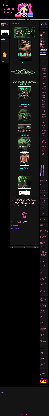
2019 (41, 168)
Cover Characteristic (42, 255)
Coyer (41, 259)
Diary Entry (41, 261)
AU (29, 102)
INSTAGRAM (24, 213)
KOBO (22, 106)
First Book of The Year (42, 271)
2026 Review (41, 214)
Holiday (41, 284)
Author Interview (42, 219)
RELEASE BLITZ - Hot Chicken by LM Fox (44, 82)
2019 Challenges (42, 201)
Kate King (43, 47)
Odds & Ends (41, 311)
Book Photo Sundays (42, 236)
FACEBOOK (24, 212)
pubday (41, 316)
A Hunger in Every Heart (43, 46)
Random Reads (42, 317)
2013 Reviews (42, 188)
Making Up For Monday (43, 294)
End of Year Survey (42, 265)
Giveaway (41, 279)
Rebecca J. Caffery (43, 44)
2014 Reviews (42, 190)
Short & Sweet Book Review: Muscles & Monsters (44, 146)
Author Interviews (28, 19)
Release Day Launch (42, 328)
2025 (40, 212)
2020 (41, 167)
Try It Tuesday (42, 365)
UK (25, 102)
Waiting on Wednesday (43, 369)
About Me (7, 19)
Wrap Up (41, 374)
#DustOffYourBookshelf (43, 180)
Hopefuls (41, 285)
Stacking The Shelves (42, 341)
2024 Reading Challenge (44, 23)
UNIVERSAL (24, 174)
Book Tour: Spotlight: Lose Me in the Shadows (44, 153)
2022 (41, 165)
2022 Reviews (42, 207)
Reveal (41, 330)
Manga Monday (43, 141)
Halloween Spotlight (42, 283)
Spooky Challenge (42, 340)
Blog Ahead (41, 225)
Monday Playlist (42, 300)
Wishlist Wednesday (42, 373)
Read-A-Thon (41, 323)
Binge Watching (42, 220)
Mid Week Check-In (42, 299)
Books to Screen (42, 243)
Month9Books (41, 304)
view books (47, 27)
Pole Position (43, 43)
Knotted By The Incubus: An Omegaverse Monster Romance (43, 37)
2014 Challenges (42, 189)
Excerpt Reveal (42, 266)
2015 (41, 172)
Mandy (5, 23)
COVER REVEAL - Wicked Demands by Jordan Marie (44, 86)
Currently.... (41, 260)
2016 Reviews (42, 195)
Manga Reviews (42, 298)
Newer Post (13, 247)
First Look (41, 272)
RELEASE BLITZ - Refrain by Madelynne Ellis (44, 102)
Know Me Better (42, 291)
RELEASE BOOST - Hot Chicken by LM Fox (44, 74)
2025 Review (41, 213)
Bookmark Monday (42, 242)
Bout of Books (42, 244)
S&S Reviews (41, 335)
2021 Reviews (42, 206)
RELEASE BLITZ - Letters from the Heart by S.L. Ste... (44, 92)
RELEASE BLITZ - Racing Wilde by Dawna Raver (44, 130)
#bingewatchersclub (42, 179)
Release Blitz (21, 222)
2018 (41, 169)
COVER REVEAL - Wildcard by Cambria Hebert (44, 112)
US (23, 102)
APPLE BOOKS (27, 106)
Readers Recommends (43, 324)
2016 (41, 171)
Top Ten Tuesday (42, 363)
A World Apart (43, 34)
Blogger (27, 414)
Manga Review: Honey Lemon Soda (43, 125)
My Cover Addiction (42, 306)
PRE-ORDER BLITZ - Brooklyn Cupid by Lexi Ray (44, 135)
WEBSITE (24, 211)
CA (27, 102)
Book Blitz (17, 222)
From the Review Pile (42, 277)
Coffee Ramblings (42, 251)
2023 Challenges (42, 208)
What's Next (41, 372)
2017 (41, 170)
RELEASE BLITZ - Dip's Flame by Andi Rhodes (44, 84)
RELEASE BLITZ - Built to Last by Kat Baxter (44, 97)
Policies (17, 19)
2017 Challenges (42, 196)
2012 (41, 175)
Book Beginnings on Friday (43, 231)
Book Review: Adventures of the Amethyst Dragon (44, 123)
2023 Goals (12, 19)
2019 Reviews (42, 202)
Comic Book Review (42, 254)
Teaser (41, 353)
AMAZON (24, 215)
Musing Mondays (42, 305)
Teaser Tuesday (43, 149)
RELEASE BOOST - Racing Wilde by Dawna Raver (44, 114)
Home (3, 19)
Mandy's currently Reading (43, 32)
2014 (41, 173)
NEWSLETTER (24, 214)
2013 (41, 174)
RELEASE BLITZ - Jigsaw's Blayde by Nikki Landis (44, 104)
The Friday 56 (41, 359)
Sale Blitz (41, 336)
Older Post (36, 247)
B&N (20, 106)
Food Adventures (42, 273)
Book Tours (41, 237)
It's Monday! (41, 289)
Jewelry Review (42, 290)
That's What (41, 358)
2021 (41, 166)
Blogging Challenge (42, 230)
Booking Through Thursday (43, 238)
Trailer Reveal (41, 364)
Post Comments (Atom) (27, 249)
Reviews (22, 19)
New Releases (42, 310)
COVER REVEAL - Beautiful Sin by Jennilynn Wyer (44, 106)
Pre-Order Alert (42, 312)
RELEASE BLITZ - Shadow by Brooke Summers (44, 88)
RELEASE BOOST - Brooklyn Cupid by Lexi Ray (44, 76)
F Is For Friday (42, 267)
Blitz (14, 222)
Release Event (42, 329)
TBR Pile (41, 352)
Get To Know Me (42, 278)
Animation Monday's (42, 218)
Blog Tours (41, 226)
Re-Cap (41, 318)
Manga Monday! (43, 69)
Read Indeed (41, 322)
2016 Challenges (42, 194)
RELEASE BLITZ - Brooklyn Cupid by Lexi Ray (44, 100)
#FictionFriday (42, 181)
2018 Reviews (42, 200)
